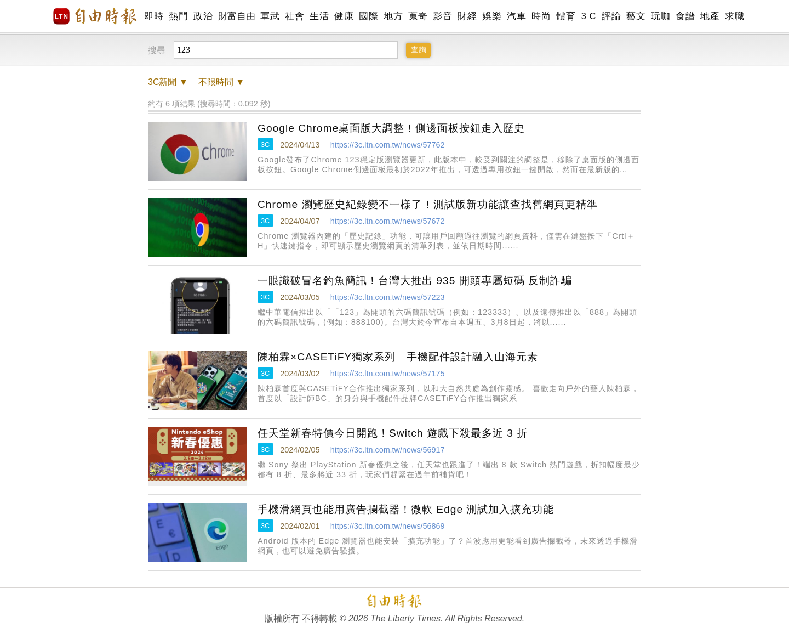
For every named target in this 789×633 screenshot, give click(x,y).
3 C (588, 16)
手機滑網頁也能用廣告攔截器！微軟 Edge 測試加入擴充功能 (406, 509)
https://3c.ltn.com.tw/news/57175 (387, 373)
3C (265, 144)
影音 (442, 16)
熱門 (178, 16)
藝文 (635, 16)
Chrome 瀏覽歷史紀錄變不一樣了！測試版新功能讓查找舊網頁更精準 (428, 204)
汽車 (516, 16)
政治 (203, 16)
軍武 (269, 16)
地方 (393, 16)
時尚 (541, 16)
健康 (343, 16)
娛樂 (491, 16)
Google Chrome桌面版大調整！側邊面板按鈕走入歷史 (391, 128)
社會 (294, 16)
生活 (319, 16)
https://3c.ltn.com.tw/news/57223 (387, 297)
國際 (368, 16)
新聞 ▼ (168, 82)
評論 (611, 16)
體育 (565, 16)
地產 (709, 16)
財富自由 (236, 16)
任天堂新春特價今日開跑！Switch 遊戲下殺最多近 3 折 (393, 433)
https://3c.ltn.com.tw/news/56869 (387, 526)
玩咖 (660, 16)
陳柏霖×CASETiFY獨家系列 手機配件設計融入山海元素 (398, 357)
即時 (153, 16)
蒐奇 (417, 16)
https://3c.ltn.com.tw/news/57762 (387, 144)
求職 (734, 16)
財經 (467, 16)
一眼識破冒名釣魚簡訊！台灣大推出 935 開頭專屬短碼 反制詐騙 (415, 280)
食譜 (685, 16)
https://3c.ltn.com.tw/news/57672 (387, 221)
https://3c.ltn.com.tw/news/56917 (387, 449)
